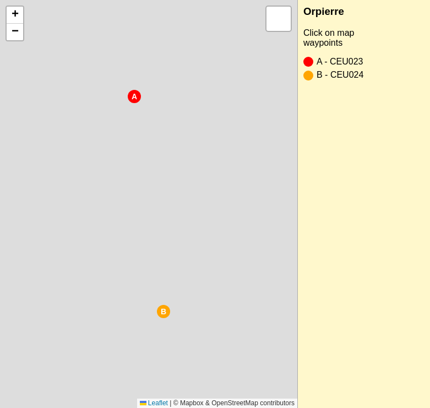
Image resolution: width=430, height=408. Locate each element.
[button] (134, 96)
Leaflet (154, 403)
